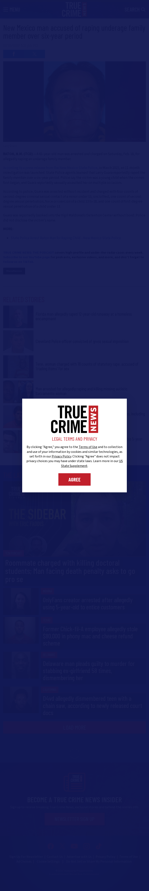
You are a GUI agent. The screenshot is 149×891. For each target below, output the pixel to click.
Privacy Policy (61, 456)
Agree (74, 479)
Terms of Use (88, 447)
